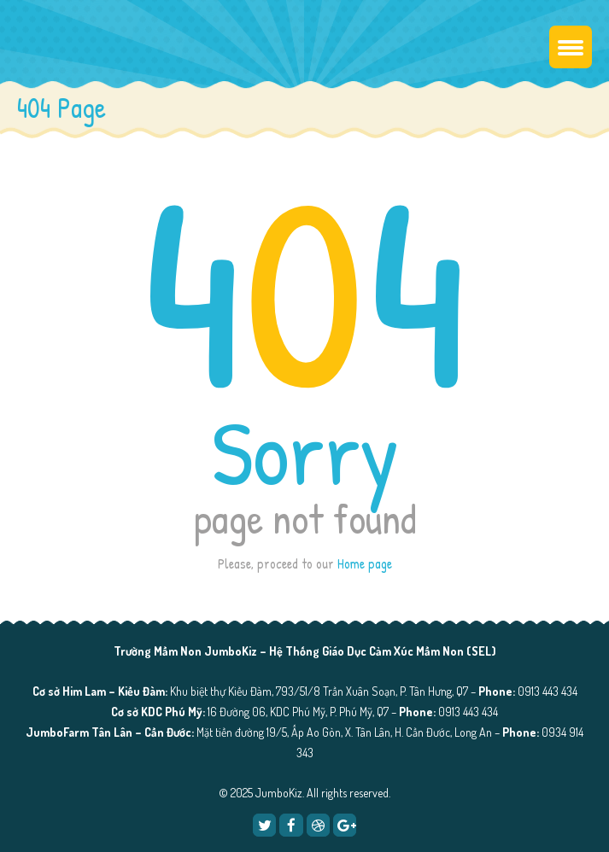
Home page (364, 563)
